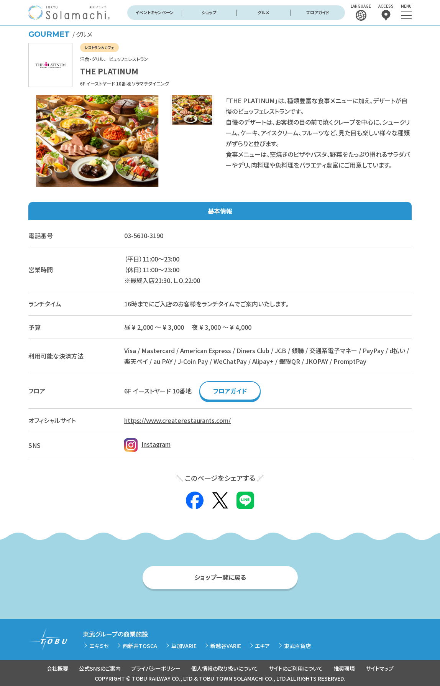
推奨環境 (344, 668)
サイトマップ (380, 668)
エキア (262, 646)
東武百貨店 (297, 646)
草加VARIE (184, 646)
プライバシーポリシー (156, 668)
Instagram (147, 444)
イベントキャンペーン (154, 12)
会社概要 (57, 668)
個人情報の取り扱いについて (224, 668)
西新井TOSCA (140, 646)
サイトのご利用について (296, 668)
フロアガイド (318, 12)
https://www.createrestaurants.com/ (177, 420)
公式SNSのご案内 (100, 668)
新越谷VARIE (225, 646)
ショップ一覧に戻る (220, 577)
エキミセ (99, 646)
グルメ (263, 12)
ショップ (209, 12)
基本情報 (220, 211)
